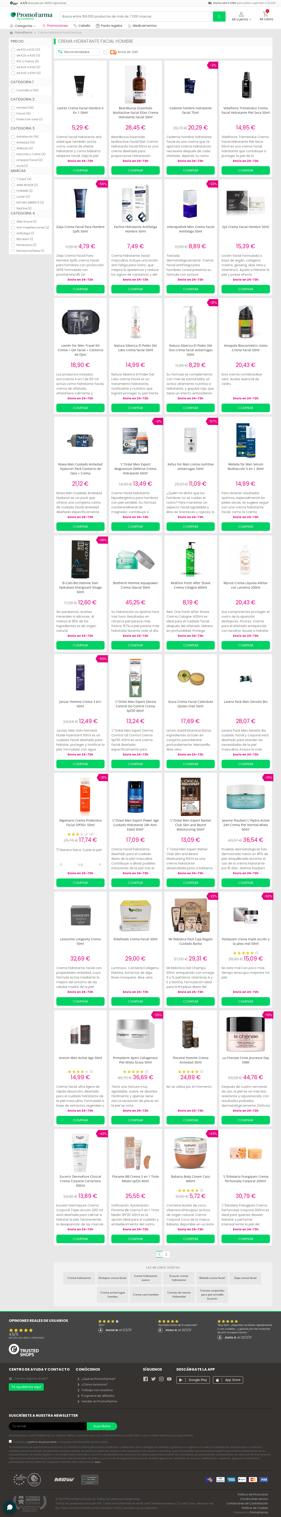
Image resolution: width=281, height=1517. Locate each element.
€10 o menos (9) (27, 61)
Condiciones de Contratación (247, 1503)
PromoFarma (259, 1512)
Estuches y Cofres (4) (31, 154)
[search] (219, 16)
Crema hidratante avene (145, 1278)
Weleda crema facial (212, 1278)
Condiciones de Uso (254, 1499)
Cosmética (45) (27, 90)
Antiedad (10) (25, 142)
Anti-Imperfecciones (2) (32, 227)
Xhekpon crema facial (112, 1278)
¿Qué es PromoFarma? (96, 1379)
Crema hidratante (79, 1278)
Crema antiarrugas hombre (113, 1294)
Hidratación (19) (27, 137)
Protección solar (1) (29, 119)
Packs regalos (109, 25)
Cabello (81, 25)
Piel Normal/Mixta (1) (30, 251)
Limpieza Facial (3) (29, 160)
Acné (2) (22, 166)
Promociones (55, 25)
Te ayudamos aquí (26, 1387)
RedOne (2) (24, 208)
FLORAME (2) (24, 191)
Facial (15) (23, 113)
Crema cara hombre (146, 1294)
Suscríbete (102, 1426)
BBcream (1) (24, 239)
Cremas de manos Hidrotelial (179, 1294)
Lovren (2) (23, 197)
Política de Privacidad (253, 1494)
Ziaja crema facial (245, 1278)
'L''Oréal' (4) (23, 179)
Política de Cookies (255, 1508)
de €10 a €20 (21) (28, 49)
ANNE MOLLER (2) (27, 185)
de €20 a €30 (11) (28, 55)
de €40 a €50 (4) (28, 73)
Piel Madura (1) (26, 245)
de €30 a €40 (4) (28, 67)
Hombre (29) (25, 107)
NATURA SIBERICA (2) (30, 202)
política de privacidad (42, 1442)
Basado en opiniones (26, 1338)
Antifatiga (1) (25, 233)
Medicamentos (142, 25)
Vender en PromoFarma (97, 1401)
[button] (241, 16)
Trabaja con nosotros (95, 1390)
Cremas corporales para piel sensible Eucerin (212, 1294)
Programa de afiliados (95, 1396)
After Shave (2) (26, 221)
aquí (98, 1462)
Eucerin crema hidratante (178, 1278)
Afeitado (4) (24, 148)
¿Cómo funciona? (92, 1384)
